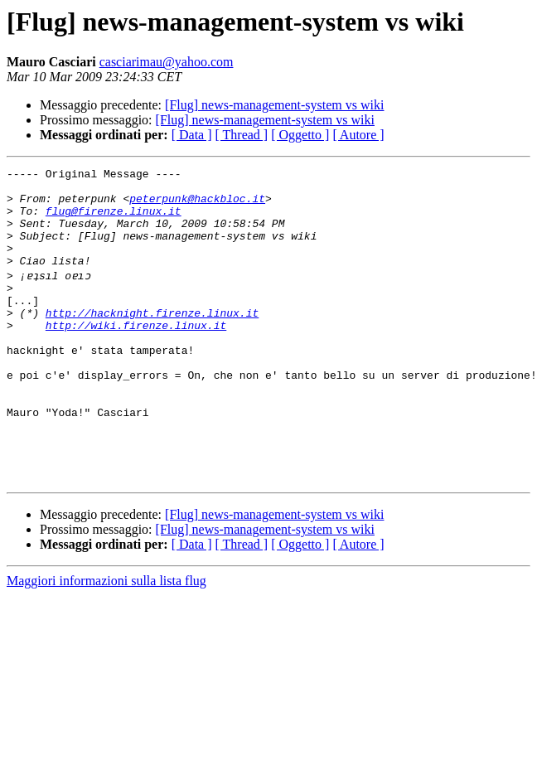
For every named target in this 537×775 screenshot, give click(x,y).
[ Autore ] (358, 135)
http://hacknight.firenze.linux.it (152, 339)
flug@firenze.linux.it (113, 220)
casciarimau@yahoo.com (166, 62)
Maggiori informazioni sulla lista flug (106, 640)
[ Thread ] (241, 135)
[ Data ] (192, 135)
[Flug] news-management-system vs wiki (274, 105)
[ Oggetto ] (300, 135)
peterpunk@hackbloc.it (197, 205)
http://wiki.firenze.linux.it (136, 354)
